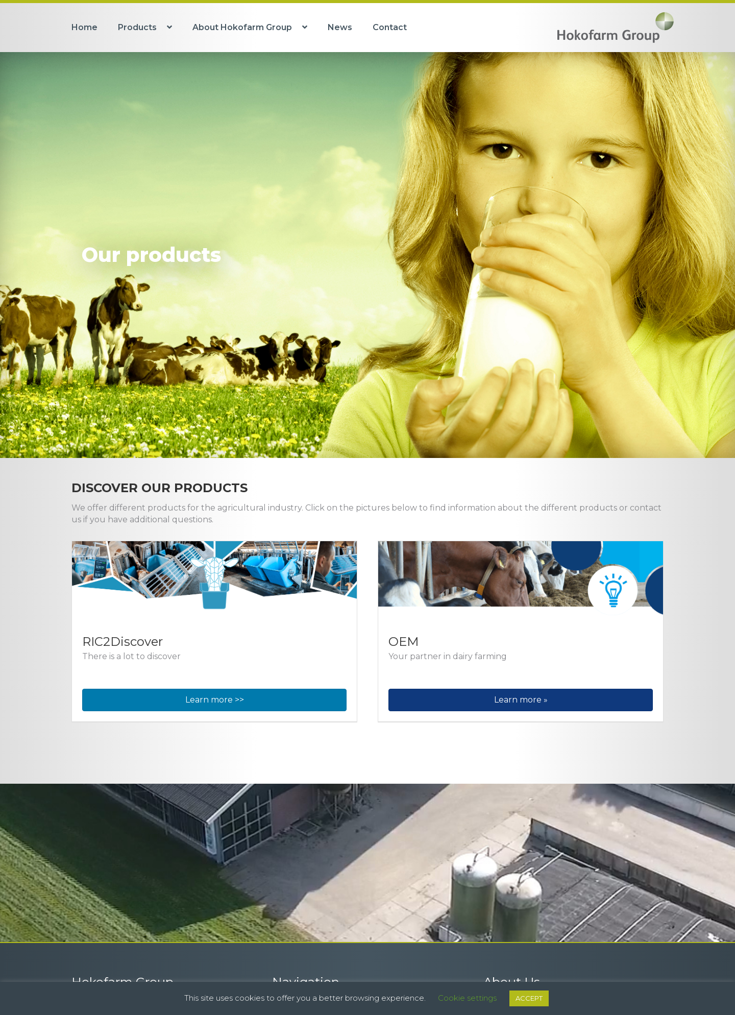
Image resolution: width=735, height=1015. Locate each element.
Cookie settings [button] (467, 998)
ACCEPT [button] (529, 998)
